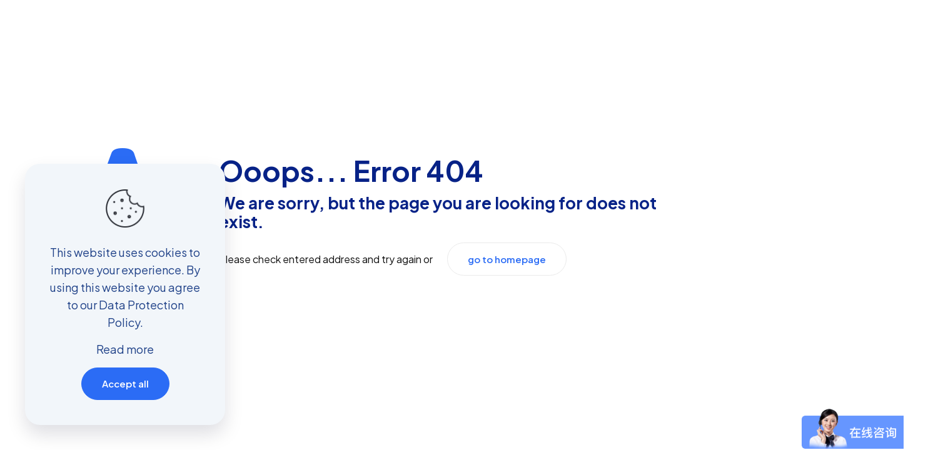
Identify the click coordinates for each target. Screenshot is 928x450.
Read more (125, 349)
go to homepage (507, 259)
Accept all (125, 383)
